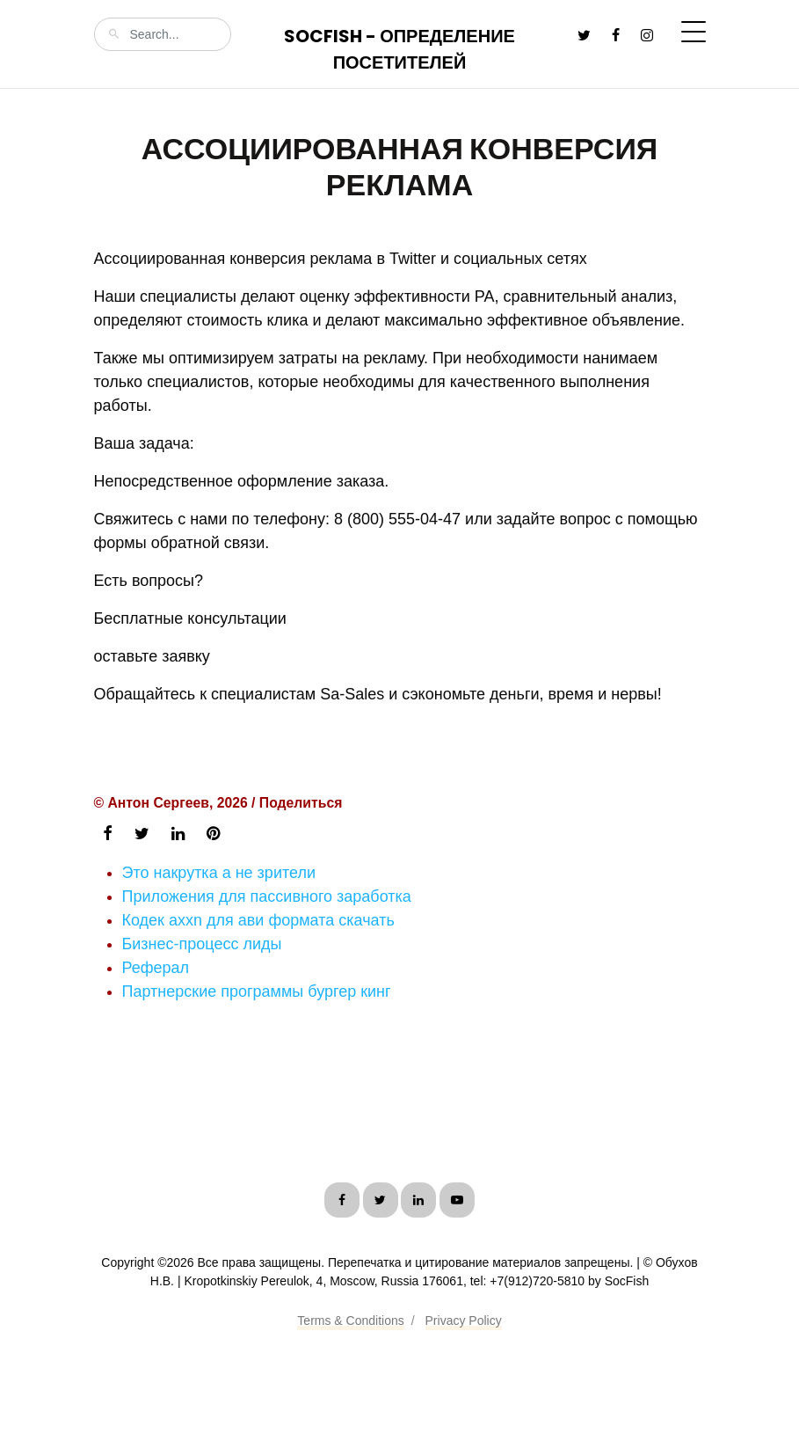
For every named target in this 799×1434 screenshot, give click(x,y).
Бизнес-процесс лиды (202, 944)
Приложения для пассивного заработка (266, 896)
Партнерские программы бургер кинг (256, 991)
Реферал (156, 968)
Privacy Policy (463, 1320)
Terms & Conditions (350, 1320)
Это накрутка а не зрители (219, 873)
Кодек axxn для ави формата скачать (258, 920)
